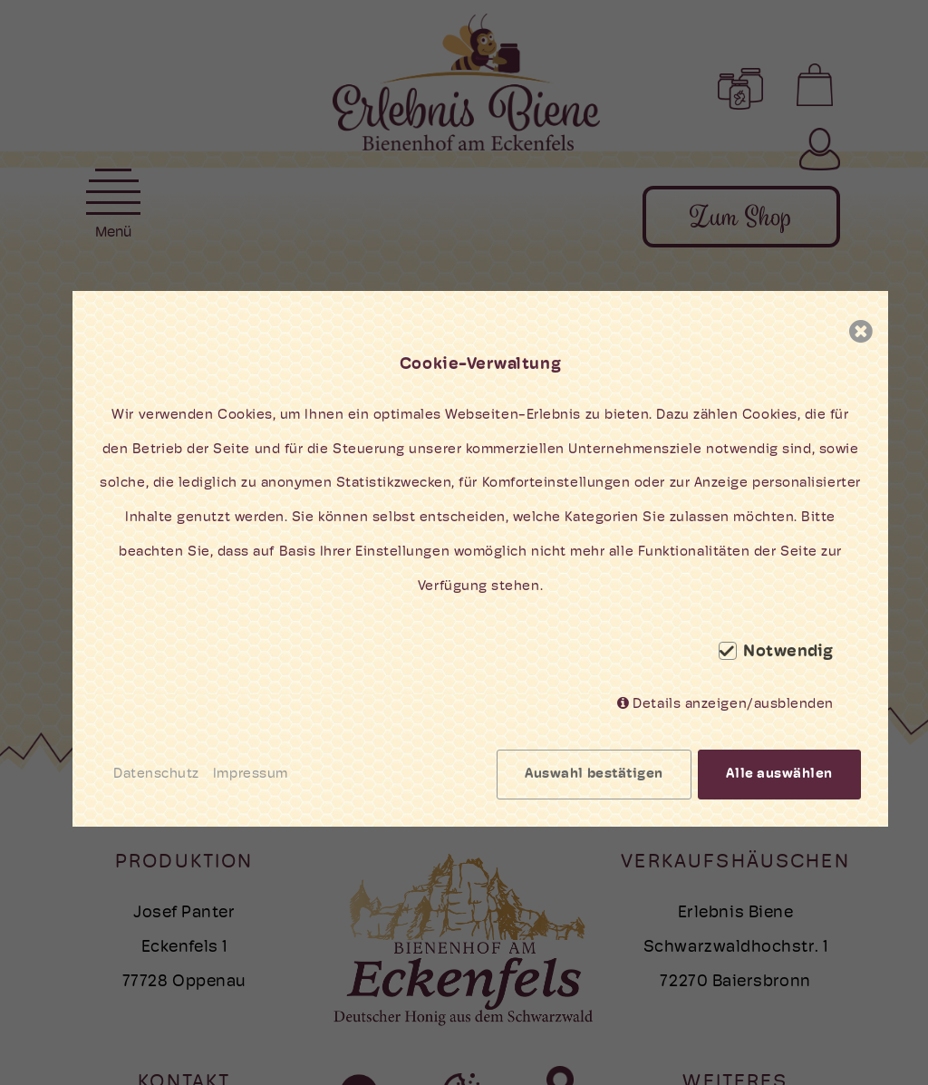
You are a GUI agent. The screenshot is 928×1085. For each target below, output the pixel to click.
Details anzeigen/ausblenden (733, 705)
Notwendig (788, 652)
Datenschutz (156, 774)
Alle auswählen (779, 774)
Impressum (250, 774)
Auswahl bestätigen (594, 774)
